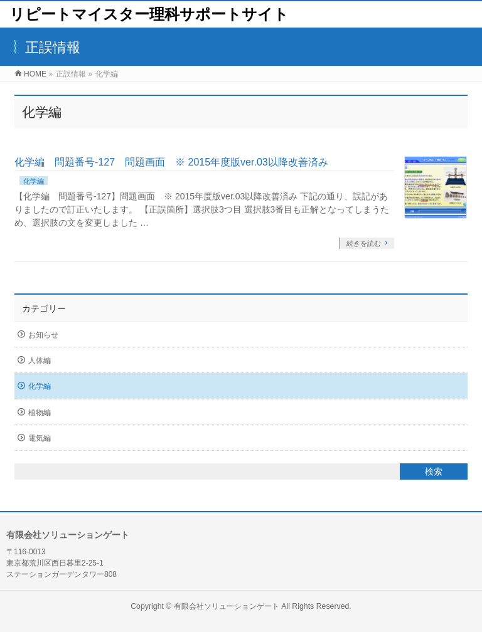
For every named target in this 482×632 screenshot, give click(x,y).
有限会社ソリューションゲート (226, 606)
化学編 (33, 181)
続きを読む (363, 243)
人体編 (39, 360)
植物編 (39, 412)
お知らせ (43, 334)
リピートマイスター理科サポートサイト (149, 14)
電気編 (39, 438)
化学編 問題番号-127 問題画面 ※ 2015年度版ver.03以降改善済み (171, 162)
